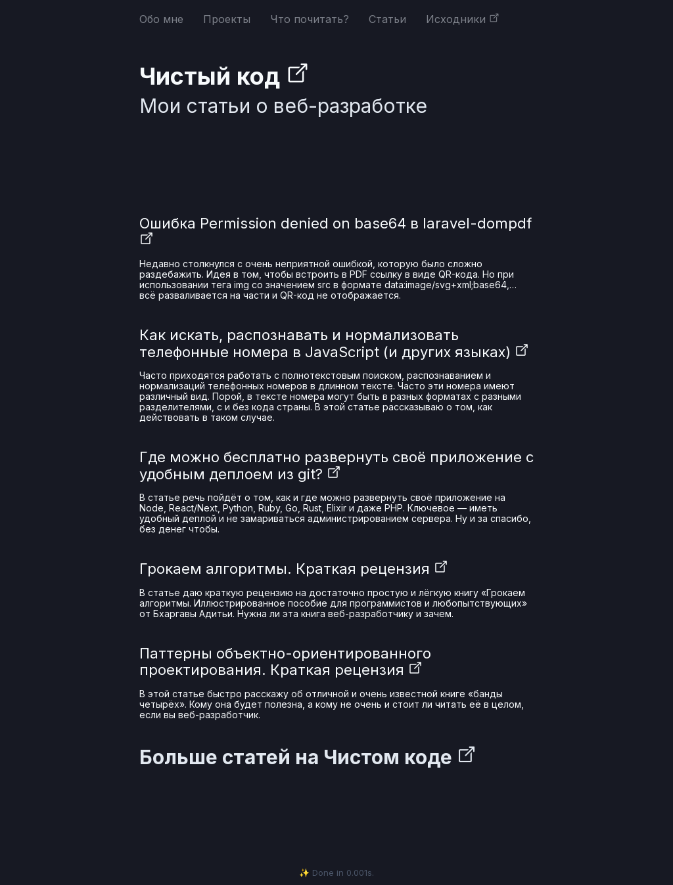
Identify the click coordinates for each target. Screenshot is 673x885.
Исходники (462, 19)
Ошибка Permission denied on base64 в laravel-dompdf (335, 231)
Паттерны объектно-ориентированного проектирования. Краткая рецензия (285, 661)
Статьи (387, 19)
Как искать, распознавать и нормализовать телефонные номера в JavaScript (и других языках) (334, 343)
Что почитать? (309, 19)
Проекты (226, 19)
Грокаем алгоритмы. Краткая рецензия (293, 568)
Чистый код (224, 76)
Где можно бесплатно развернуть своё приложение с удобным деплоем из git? (336, 465)
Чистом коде (399, 757)
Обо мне (161, 19)
